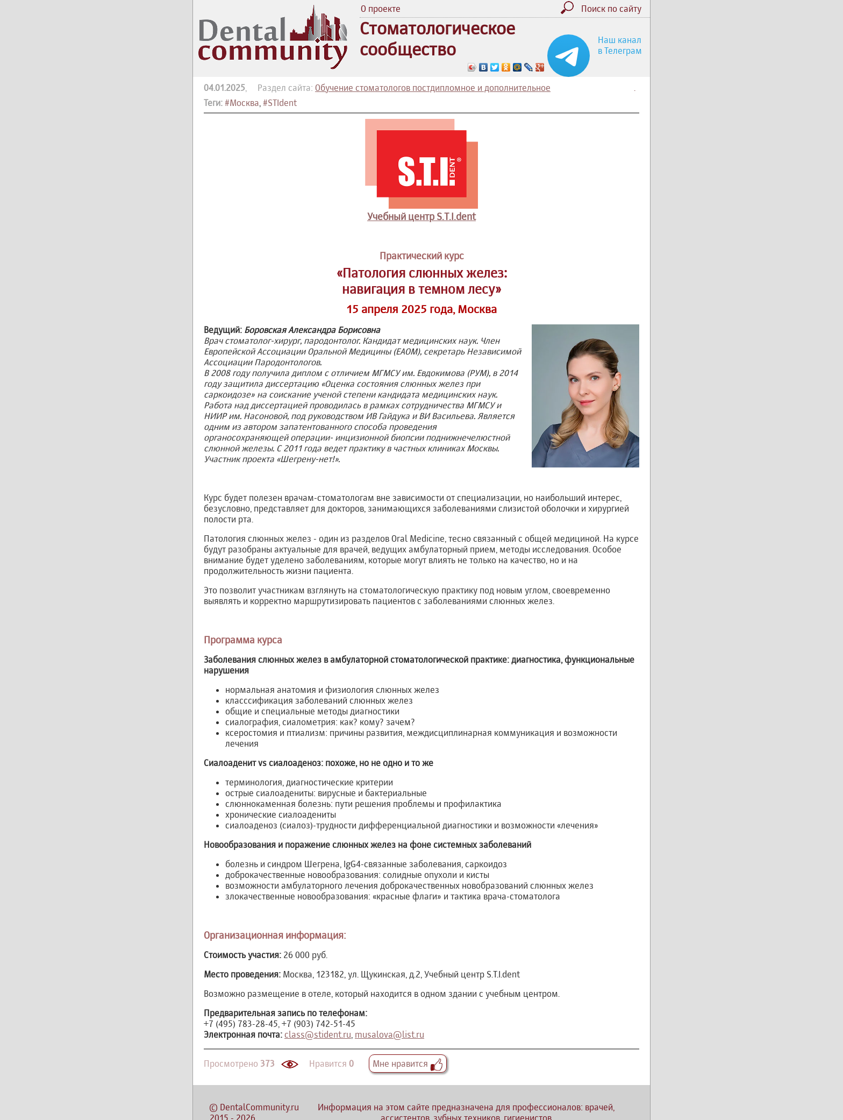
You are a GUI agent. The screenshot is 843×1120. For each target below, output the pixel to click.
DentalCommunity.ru (259, 1107)
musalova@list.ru (389, 1034)
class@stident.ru (317, 1034)
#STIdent (280, 102)
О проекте (381, 8)
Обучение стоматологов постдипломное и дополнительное (433, 87)
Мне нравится (408, 1063)
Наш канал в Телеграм (620, 45)
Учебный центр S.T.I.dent (421, 216)
